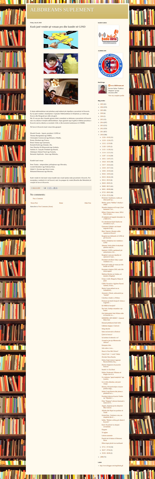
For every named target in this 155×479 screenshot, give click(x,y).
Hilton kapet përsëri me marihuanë (112, 443)
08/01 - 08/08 (106, 189)
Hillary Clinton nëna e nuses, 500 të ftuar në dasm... (112, 213)
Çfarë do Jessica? (107, 334)
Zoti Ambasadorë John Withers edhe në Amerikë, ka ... (113, 314)
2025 (102, 104)
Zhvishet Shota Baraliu (109, 357)
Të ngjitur (105, 432)
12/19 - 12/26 (106, 140)
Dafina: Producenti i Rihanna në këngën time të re (111, 373)
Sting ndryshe (106, 329)
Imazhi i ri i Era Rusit (108, 369)
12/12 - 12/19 (106, 143)
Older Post (88, 203)
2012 (102, 128)
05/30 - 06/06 (106, 453)
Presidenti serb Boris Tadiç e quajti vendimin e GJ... (112, 260)
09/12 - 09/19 (106, 180)
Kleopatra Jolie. (106, 345)
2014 (102, 122)
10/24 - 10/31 (106, 162)
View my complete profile (116, 95)
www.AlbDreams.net (117, 85)
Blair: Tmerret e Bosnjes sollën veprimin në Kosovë (111, 232)
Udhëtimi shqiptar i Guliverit (110, 326)
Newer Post (34, 203)
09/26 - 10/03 (106, 174)
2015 (102, 119)
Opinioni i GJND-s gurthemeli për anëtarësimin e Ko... (112, 251)
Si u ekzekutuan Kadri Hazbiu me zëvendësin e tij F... (112, 222)
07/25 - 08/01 (106, 192)
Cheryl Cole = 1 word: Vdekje (111, 354)
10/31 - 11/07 (106, 159)
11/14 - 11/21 (106, 152)
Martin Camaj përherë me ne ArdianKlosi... (110, 289)
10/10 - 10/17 (106, 168)
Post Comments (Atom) (45, 206)
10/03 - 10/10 (106, 171)
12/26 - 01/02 (106, 137)
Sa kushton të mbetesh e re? (110, 337)
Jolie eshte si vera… (108, 348)
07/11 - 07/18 (106, 447)
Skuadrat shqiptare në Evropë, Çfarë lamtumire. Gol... (113, 208)
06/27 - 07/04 (106, 450)
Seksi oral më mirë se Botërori (111, 332)
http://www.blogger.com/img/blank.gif (111, 465)
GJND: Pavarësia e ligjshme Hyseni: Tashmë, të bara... (113, 284)
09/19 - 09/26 (106, 177)
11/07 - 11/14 (106, 156)
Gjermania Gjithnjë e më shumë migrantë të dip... (111, 227)
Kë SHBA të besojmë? (108, 305)
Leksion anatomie (107, 435)
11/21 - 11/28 (106, 149)
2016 (102, 116)
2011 (102, 131)
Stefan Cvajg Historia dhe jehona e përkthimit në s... (112, 392)
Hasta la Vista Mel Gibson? (110, 351)
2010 (102, 134)
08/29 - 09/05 (106, 183)
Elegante (104, 429)
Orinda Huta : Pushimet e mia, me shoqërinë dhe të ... (112, 416)
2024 (102, 107)
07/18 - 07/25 (106, 195)
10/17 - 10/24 (106, 165)
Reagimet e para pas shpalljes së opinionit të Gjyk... (111, 256)
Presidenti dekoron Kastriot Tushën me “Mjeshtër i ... (112, 397)
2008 (102, 457)
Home (61, 203)
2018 (102, 113)
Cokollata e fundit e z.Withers (111, 298)
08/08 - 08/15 (106, 186)
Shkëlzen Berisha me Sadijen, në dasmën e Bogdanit (112, 275)
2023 (102, 110)
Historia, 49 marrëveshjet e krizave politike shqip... (112, 387)
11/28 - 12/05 (106, 146)
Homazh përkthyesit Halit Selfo (111, 323)
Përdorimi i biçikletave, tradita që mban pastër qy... (112, 199)
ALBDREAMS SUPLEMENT (62, 10)
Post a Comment (38, 198)
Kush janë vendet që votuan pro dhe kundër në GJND (112, 265)
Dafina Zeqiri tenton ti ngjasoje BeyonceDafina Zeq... (111, 361)
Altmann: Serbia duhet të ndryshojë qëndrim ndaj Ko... (112, 246)
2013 (102, 125)
